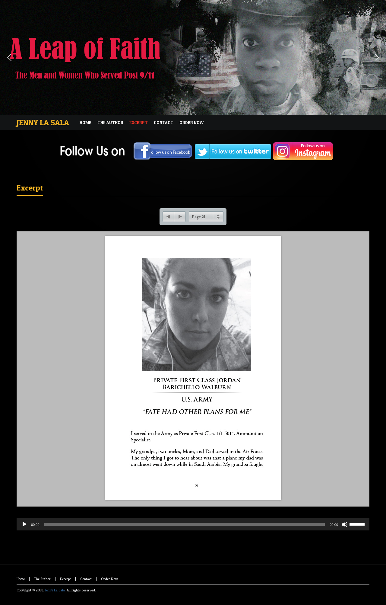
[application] (193, 536)
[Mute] (345, 524)
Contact (86, 579)
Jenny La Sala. (55, 590)
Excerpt (30, 187)
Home (21, 579)
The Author (42, 579)
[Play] (24, 524)
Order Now (109, 579)
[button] (9, 57)
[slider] (184, 524)
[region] (193, 57)
